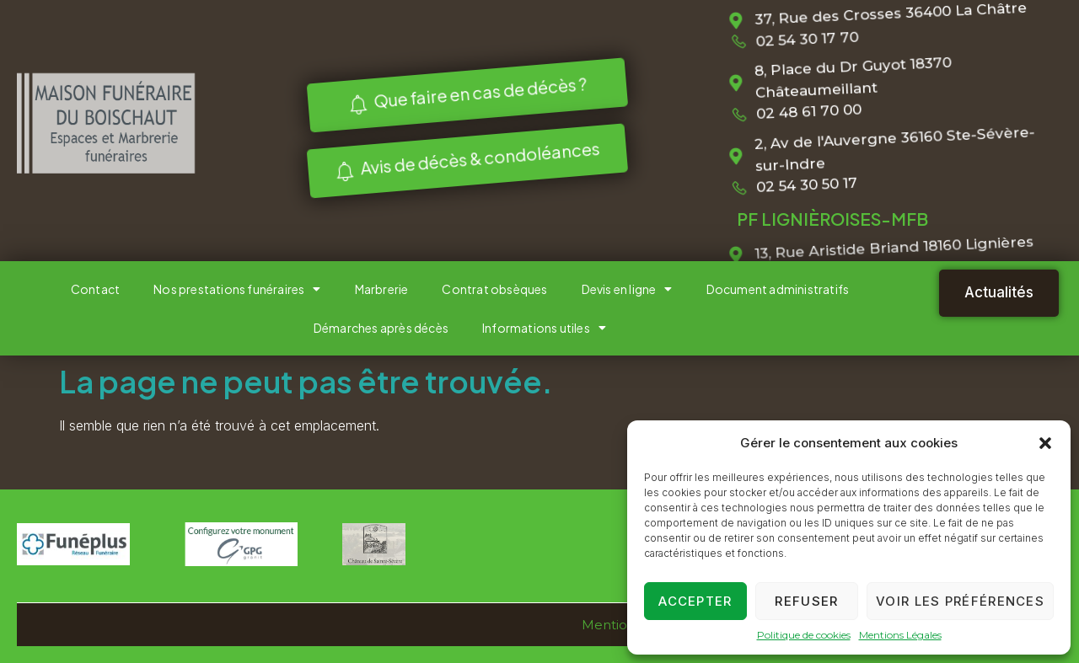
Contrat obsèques (494, 289)
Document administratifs (778, 289)
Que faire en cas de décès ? (464, 93)
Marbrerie (382, 289)
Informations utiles (544, 327)
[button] (1045, 443)
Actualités (998, 292)
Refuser (806, 601)
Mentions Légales (900, 634)
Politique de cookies (804, 634)
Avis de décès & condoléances (464, 159)
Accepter (695, 601)
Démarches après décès (381, 327)
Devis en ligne (627, 289)
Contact (95, 289)
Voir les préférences (960, 601)
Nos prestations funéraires (236, 289)
